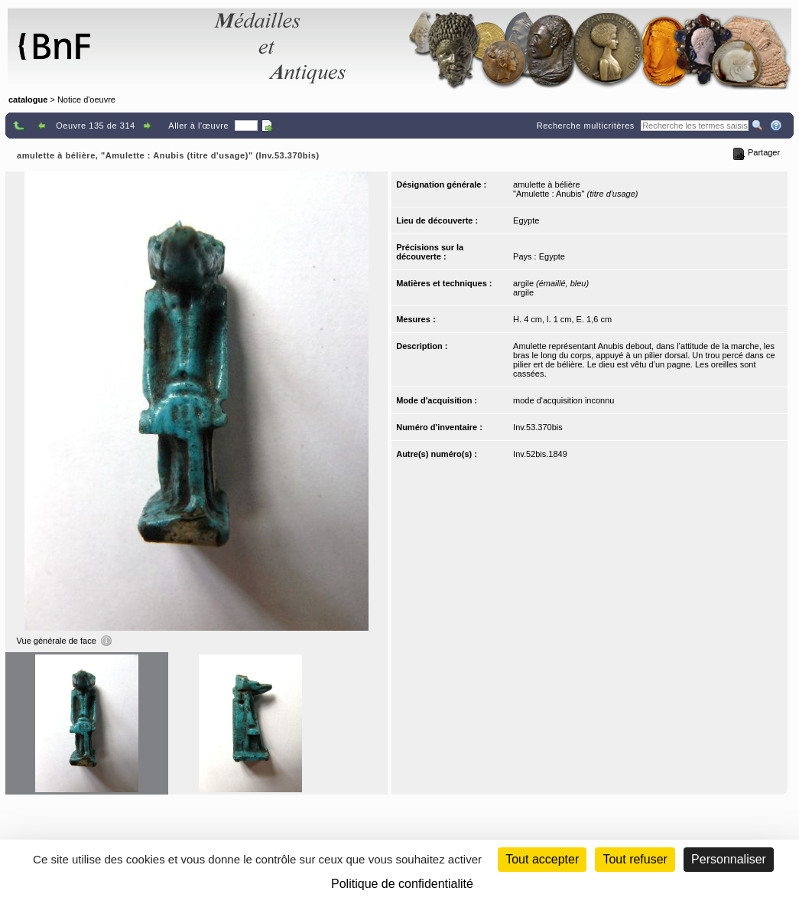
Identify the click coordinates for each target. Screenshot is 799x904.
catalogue (27, 99)
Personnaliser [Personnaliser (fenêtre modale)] (728, 859)
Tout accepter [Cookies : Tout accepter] (542, 859)
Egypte (526, 220)
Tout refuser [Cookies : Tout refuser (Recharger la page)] (634, 859)
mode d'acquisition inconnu (563, 400)
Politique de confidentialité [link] (402, 883)
